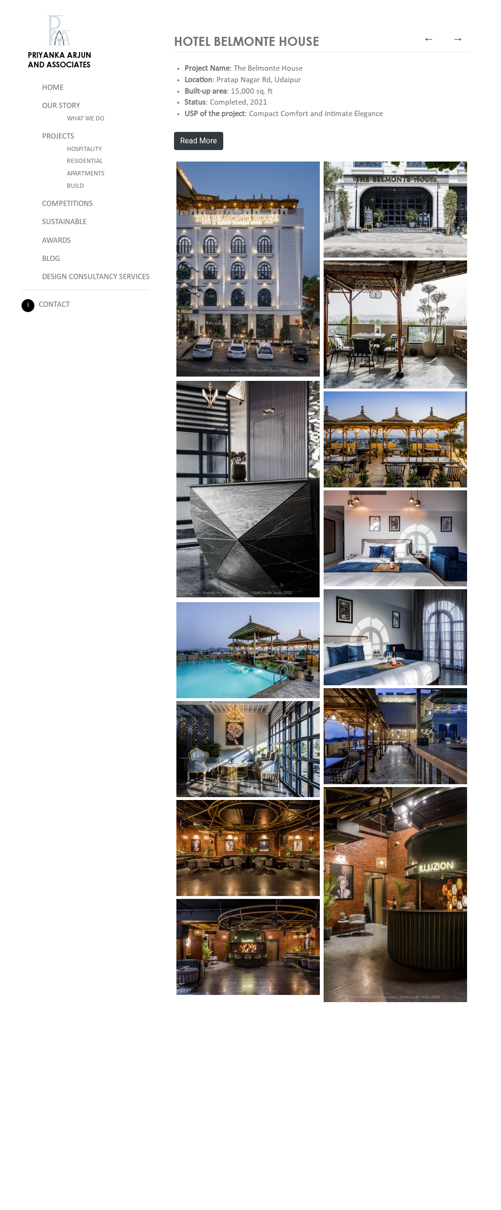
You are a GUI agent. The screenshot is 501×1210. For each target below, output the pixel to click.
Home (53, 88)
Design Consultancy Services (96, 277)
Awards (56, 241)
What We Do (85, 118)
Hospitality (84, 149)
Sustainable (64, 222)
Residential (85, 161)
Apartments (85, 173)
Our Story (61, 106)
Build (75, 186)
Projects (58, 136)
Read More (198, 140)
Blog (51, 259)
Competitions (67, 204)
